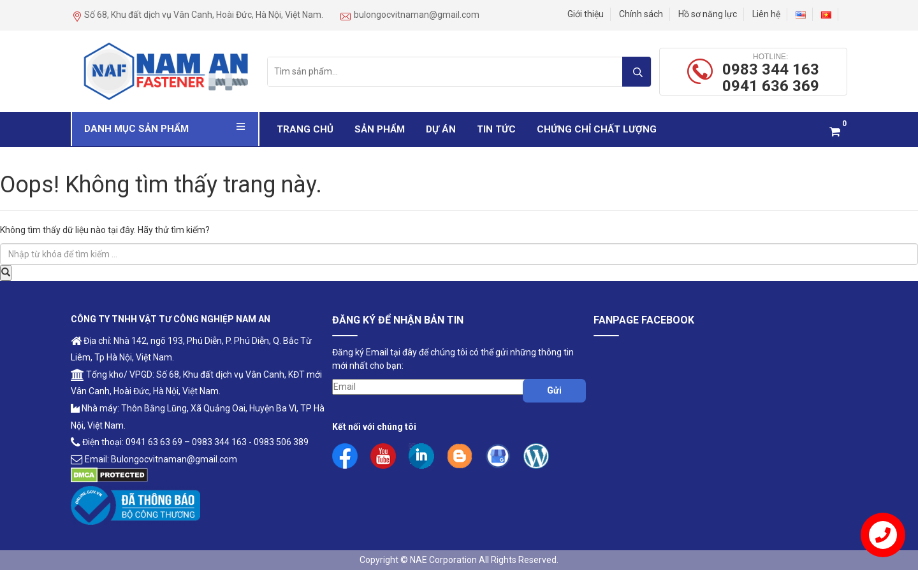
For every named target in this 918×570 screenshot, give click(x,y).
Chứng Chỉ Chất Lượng (597, 129)
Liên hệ (766, 14)
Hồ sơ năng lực (707, 14)
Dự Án (441, 129)
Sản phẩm (379, 129)
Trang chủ (305, 129)
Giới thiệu (585, 14)
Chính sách (641, 14)
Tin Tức (496, 129)
